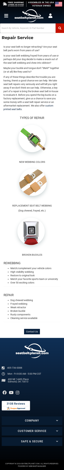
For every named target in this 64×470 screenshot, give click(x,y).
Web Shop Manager (37, 466)
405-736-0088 (14, 367)
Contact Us (32, 331)
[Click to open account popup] (50, 16)
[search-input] (27, 28)
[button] (32, 28)
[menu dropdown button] (6, 16)
